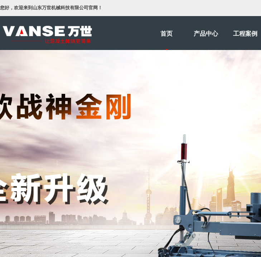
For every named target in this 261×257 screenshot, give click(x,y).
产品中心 (206, 33)
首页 (166, 33)
